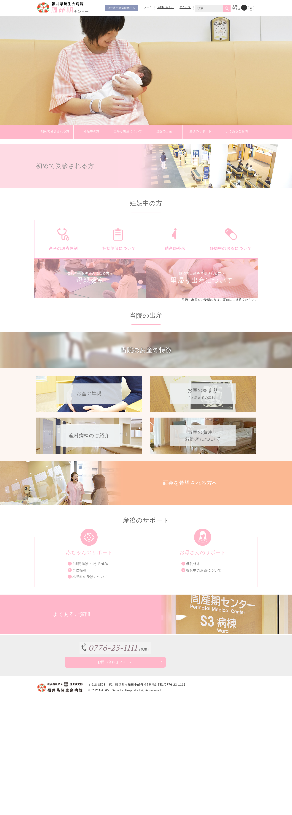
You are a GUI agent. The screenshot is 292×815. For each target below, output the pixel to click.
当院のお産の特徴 (146, 364)
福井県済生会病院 (74, 8)
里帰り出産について (128, 132)
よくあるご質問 (236, 132)
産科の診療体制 (62, 254)
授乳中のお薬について (203, 593)
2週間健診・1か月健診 (90, 586)
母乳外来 (193, 586)
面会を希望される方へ (188, 503)
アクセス (185, 7)
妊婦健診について (118, 254)
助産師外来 (174, 254)
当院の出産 (164, 132)
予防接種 (79, 593)
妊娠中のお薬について (230, 254)
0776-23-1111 (104, 670)
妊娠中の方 (91, 132)
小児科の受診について (90, 599)
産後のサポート (200, 132)
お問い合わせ (165, 7)
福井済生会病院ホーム (121, 7)
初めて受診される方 (55, 132)
